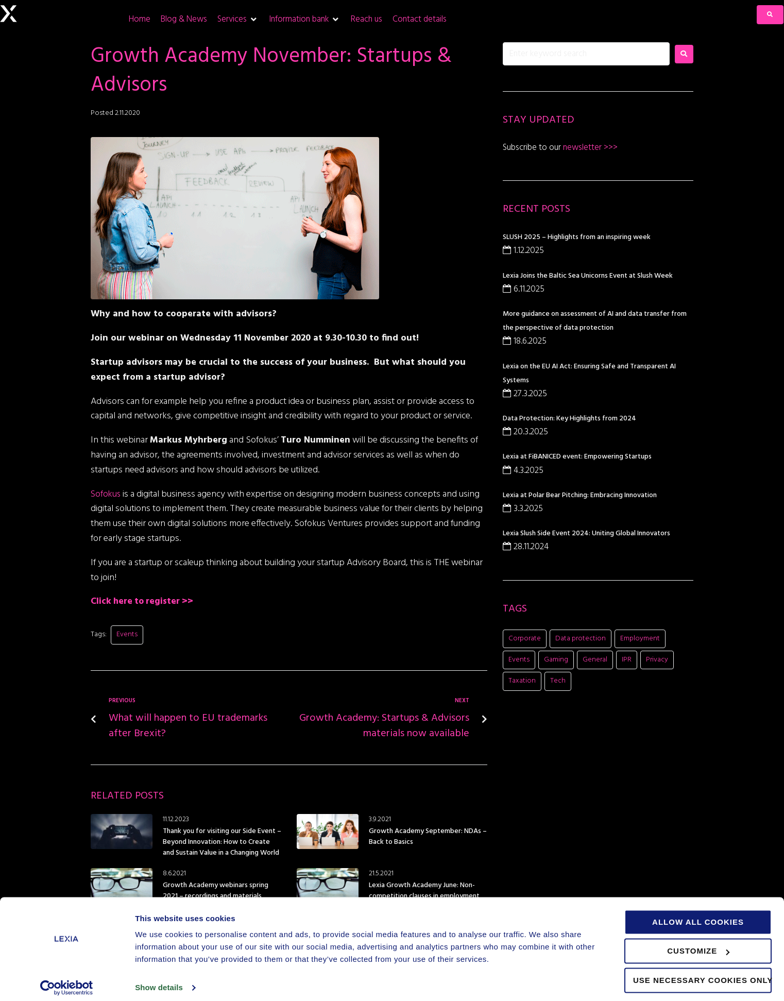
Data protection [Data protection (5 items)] (580, 638)
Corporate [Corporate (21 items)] (524, 638)
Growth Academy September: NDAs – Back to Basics (428, 836)
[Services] (238, 19)
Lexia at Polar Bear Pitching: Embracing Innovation (580, 495)
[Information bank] (305, 19)
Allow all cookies (698, 915)
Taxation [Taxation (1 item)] (522, 681)
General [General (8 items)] (595, 660)
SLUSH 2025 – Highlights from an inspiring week (577, 237)
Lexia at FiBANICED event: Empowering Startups (577, 457)
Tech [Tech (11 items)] (558, 681)
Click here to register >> (143, 601)
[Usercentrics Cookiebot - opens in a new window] (67, 981)
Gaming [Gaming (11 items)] (556, 660)
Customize (698, 944)
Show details (159, 980)
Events (127, 634)
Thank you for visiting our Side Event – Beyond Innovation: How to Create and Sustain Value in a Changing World (222, 842)
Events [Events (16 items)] (519, 660)
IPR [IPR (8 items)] (627, 660)
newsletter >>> (589, 148)
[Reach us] (366, 19)
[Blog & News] (184, 19)
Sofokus (107, 494)
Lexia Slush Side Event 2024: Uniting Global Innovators (586, 533)
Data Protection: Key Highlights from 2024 (569, 419)
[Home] (140, 19)
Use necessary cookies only (702, 973)
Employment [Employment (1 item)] (640, 638)
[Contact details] (419, 19)
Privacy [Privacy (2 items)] (657, 660)
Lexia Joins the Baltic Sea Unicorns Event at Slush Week (588, 276)
